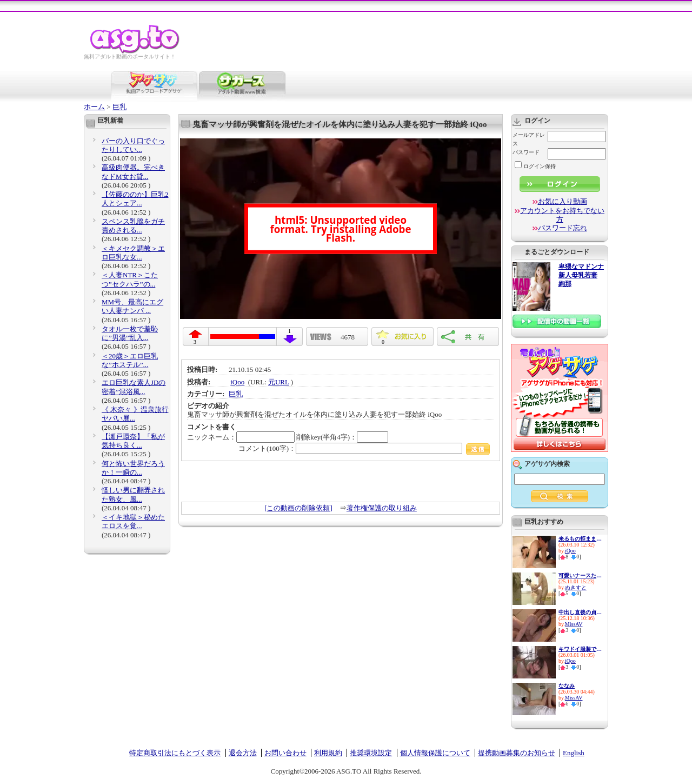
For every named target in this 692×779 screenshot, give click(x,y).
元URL (278, 382)
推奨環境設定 (371, 753)
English (573, 753)
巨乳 (119, 107)
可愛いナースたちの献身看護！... (580, 575)
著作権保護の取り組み (382, 508)
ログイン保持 (535, 166)
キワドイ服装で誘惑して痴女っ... (580, 649)
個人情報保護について (435, 753)
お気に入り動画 (562, 201)
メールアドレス (529, 139)
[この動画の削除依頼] (298, 508)
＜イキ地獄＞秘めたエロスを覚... (133, 521)
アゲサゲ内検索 (547, 464)
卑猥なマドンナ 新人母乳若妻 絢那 (581, 275)
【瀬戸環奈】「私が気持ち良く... (133, 440)
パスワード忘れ (562, 228)
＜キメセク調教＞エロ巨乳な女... (133, 252)
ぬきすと (576, 587)
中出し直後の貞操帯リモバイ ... (580, 612)
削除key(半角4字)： (342, 437)
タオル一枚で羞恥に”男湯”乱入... (130, 333)
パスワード (526, 152)
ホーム (94, 107)
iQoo (237, 382)
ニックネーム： (241, 437)
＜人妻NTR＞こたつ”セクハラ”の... (130, 279)
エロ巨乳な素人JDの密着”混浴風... (133, 386)
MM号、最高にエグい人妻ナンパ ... (132, 306)
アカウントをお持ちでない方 (562, 215)
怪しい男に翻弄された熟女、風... (133, 494)
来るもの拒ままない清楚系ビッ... (580, 539)
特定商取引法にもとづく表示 (175, 753)
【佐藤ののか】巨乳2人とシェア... (135, 198)
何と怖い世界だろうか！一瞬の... (133, 468)
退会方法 (243, 753)
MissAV (574, 624)
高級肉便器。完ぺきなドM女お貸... (133, 171)
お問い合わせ (285, 753)
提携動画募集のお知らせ (516, 753)
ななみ (566, 686)
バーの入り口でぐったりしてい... (133, 145)
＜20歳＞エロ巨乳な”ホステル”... (130, 360)
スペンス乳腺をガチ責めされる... (133, 225)
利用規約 (328, 753)
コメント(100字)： (364, 448)
